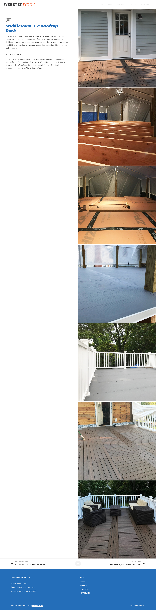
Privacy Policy (37, 606)
